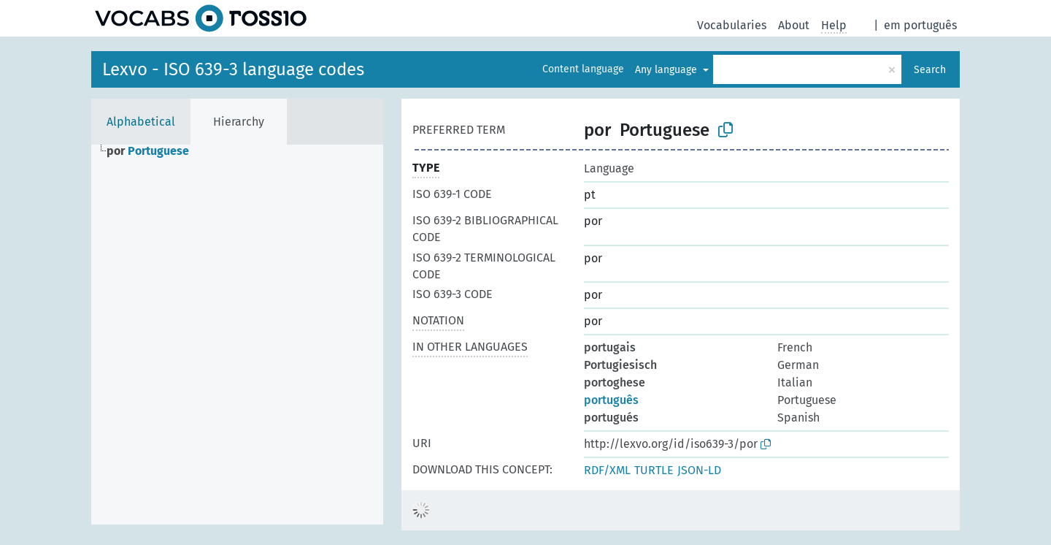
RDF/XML (607, 470)
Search (930, 70)
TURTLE (654, 470)
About (793, 25)
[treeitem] (154, 151)
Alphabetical (141, 122)
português (611, 400)
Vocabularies (731, 25)
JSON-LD (699, 470)
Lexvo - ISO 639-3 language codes (233, 69)
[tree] (237, 335)
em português (920, 25)
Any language (667, 70)
